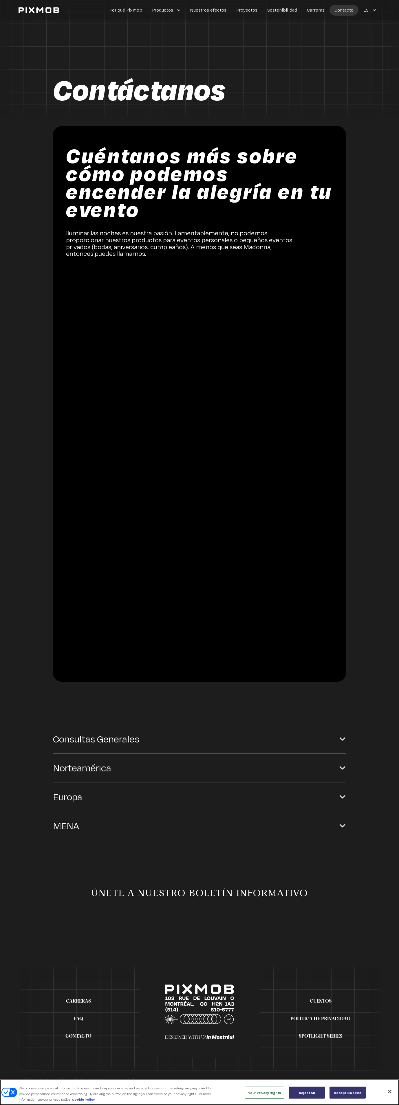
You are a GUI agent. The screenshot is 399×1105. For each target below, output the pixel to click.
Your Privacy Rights (264, 1095)
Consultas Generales (96, 740)
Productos (162, 10)
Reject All (307, 1095)
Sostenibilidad (282, 10)
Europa (67, 798)
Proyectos (246, 10)
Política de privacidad (320, 1018)
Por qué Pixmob (125, 10)
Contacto (344, 10)
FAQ (78, 1018)
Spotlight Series (320, 1036)
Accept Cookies (347, 1095)
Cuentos (321, 1001)
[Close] (389, 1095)
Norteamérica (82, 769)
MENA (66, 827)
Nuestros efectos (208, 10)
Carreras (316, 10)
